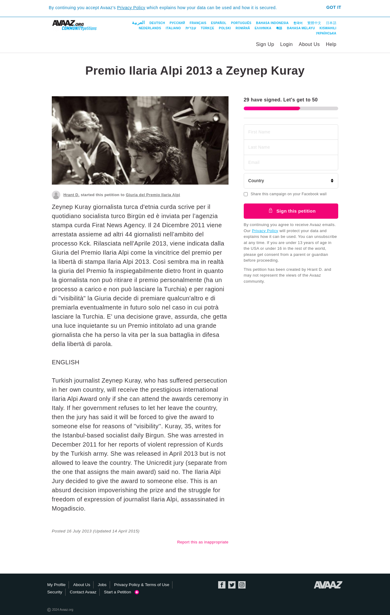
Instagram (242, 584)
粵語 (279, 28)
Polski (225, 28)
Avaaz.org (328, 584)
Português (241, 23)
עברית (191, 28)
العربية (138, 22)
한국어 (298, 23)
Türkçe (207, 28)
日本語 (331, 23)
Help (331, 44)
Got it (333, 7)
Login (286, 44)
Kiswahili (328, 28)
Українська (326, 33)
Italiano (173, 28)
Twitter (232, 584)
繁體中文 (314, 23)
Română (243, 28)
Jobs (102, 584)
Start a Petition (121, 592)
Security (54, 592)
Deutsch (157, 23)
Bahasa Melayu (301, 28)
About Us (309, 44)
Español (218, 23)
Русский (177, 23)
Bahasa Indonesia (272, 23)
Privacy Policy (131, 7)
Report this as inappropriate (202, 542)
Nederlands (150, 28)
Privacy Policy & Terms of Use (141, 584)
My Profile (56, 584)
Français (198, 23)
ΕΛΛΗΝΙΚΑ (263, 28)
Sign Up (265, 44)
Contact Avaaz (83, 592)
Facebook (221, 584)
